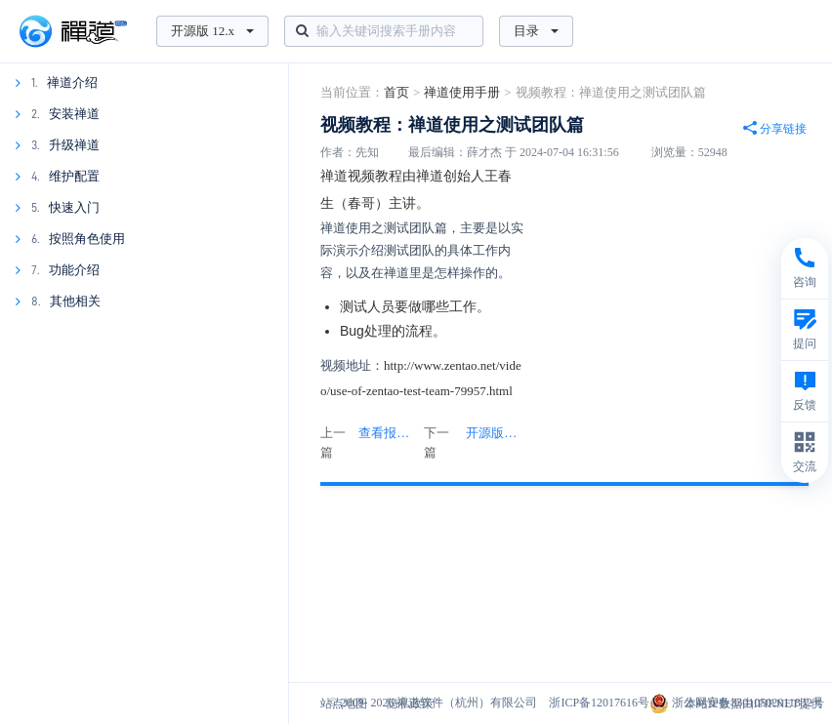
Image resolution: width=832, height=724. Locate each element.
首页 (396, 92)
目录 (536, 30)
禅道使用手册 (462, 92)
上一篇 (370, 443)
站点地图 (343, 703)
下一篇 (473, 443)
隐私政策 (410, 703)
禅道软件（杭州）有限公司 (466, 702)
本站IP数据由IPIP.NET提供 (753, 703)
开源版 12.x (212, 30)
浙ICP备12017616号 (599, 702)
